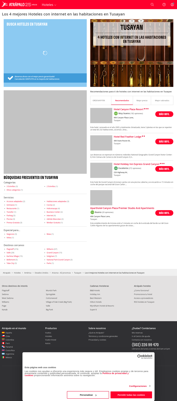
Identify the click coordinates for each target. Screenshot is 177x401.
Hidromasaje (52, 208)
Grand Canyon (52, 252)
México (9, 357)
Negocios (10, 234)
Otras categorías (13, 190)
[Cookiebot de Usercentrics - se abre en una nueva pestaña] (139, 356)
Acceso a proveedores (143, 298)
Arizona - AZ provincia (61, 272)
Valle (9, 252)
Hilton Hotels (96, 302)
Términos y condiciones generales (103, 336)
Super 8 (93, 309)
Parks (49, 263)
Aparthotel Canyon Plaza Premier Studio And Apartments (122, 208)
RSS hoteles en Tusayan (144, 302)
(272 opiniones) (135, 168)
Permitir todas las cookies (131, 395)
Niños (9, 237)
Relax (49, 234)
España (9, 332)
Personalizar (88, 395)
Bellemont (11, 259)
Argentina (10, 354)
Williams (50, 249)
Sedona (5, 294)
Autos (47, 343)
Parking (10, 215)
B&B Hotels (95, 290)
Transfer (10, 212)
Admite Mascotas (54, 219)
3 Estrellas (11, 186)
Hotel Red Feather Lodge (127, 136)
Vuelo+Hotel (50, 339)
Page (4, 305)
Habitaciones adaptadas (56, 201)
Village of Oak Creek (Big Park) (59, 302)
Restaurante (12, 208)
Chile (8, 336)
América (27, 272)
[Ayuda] (164, 4)
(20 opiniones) (107, 212)
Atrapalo (6, 272)
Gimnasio (10, 205)
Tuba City (10, 263)
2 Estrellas (51, 186)
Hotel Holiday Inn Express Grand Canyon (136, 164)
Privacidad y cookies (97, 339)
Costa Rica (10, 350)
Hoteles (17, 272)
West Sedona (7, 298)
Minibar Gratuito (53, 222)
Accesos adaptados (14, 201)
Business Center (53, 212)
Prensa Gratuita (13, 222)
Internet (50, 215)
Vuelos (48, 332)
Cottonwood (51, 298)
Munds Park (51, 290)
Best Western (96, 298)
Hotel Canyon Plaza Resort (128, 109)
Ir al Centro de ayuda (141, 336)
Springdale (50, 294)
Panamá (9, 346)
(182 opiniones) (136, 113)
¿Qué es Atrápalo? (96, 332)
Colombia (10, 339)
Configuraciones (138, 386)
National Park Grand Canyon (58, 259)
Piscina (9, 219)
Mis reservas (137, 333)
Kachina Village (13, 256)
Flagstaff (10, 249)
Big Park (49, 309)
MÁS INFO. (164, 114)
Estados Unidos (41, 272)
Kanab (4, 309)
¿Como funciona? (141, 290)
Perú (8, 343)
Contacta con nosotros (142, 340)
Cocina (49, 205)
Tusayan (77, 272)
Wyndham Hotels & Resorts (102, 305)
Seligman (50, 256)
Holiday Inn (95, 294)
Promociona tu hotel (143, 294)
